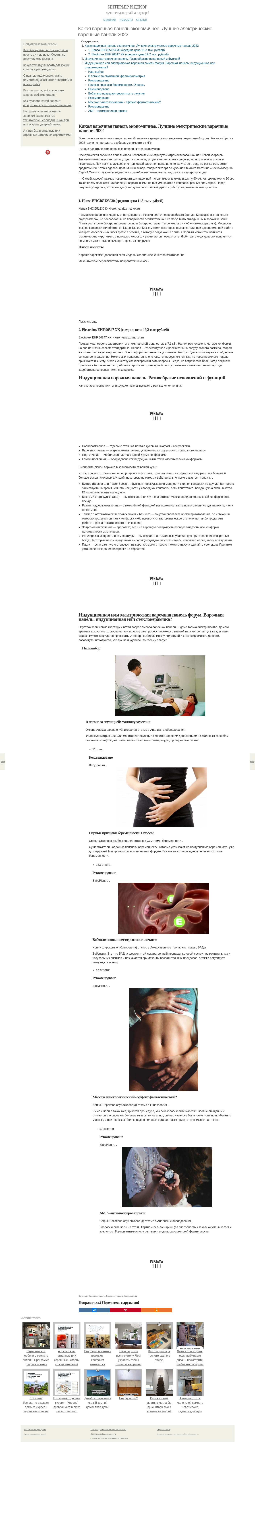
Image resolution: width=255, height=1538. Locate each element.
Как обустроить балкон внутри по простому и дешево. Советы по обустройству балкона (45, 54)
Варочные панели (114, 1296)
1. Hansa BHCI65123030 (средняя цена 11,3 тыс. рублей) (126, 50)
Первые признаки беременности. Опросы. (116, 84)
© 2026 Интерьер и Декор (35, 1430)
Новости (126, 19)
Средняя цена (130, 1296)
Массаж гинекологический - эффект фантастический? (124, 102)
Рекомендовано (98, 80)
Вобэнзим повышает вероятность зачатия (116, 93)
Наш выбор (96, 71)
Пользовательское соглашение (113, 1430)
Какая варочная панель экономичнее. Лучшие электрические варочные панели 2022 (142, 45)
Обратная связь (163, 1430)
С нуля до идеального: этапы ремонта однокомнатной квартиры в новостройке (47, 80)
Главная (109, 19)
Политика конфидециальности (103, 1434)
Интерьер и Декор (127, 7)
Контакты (94, 1430)
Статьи (141, 19)
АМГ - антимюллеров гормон (107, 110)
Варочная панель (97, 1296)
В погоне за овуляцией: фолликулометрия (116, 76)
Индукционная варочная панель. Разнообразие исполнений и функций (132, 58)
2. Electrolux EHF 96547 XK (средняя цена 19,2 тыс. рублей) (128, 54)
